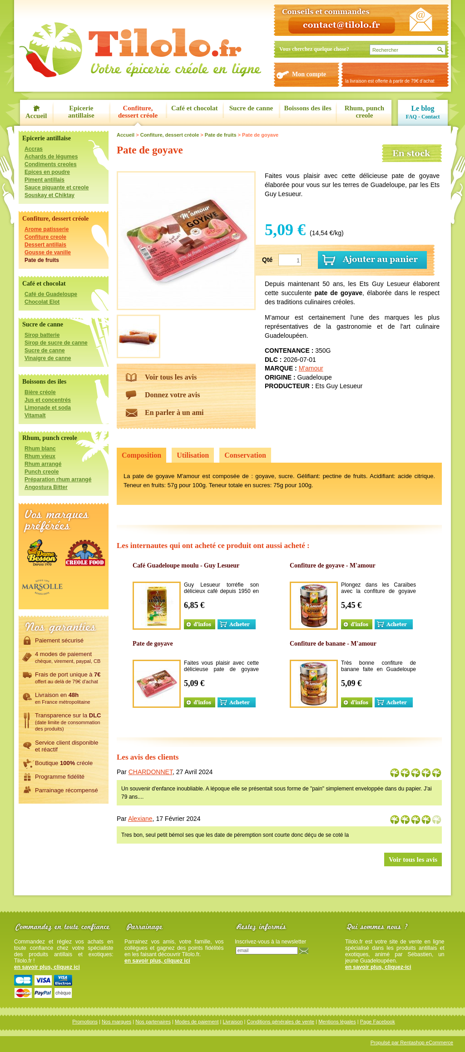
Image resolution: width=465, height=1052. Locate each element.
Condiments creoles (51, 164)
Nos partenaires (153, 1021)
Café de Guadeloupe (51, 294)
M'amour (311, 368)
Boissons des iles (307, 108)
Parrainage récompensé (66, 790)
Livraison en (62, 698)
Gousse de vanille (48, 252)
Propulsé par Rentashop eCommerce (412, 1042)
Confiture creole (45, 237)
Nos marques (116, 1021)
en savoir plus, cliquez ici (47, 967)
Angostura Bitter (46, 487)
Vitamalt (35, 415)
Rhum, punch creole (365, 111)
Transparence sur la (68, 721)
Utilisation (193, 455)
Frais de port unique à (68, 677)
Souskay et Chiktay (49, 195)
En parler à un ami (174, 412)
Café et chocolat (194, 108)
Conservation (245, 455)
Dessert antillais (45, 245)
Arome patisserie (47, 229)
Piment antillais (44, 180)
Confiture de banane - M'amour (333, 643)
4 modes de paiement (67, 657)
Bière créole (40, 392)
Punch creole (42, 472)
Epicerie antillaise (81, 111)
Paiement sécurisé (59, 640)
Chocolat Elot (42, 302)
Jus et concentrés (48, 400)
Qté (267, 259)
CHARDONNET (151, 771)
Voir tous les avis (171, 377)
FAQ (411, 117)
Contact (430, 117)
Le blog (422, 108)
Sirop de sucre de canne (56, 343)
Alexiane (140, 818)
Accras (34, 149)
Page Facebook (377, 1021)
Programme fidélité (59, 776)
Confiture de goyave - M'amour (333, 565)
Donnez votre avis (172, 395)
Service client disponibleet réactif (66, 746)
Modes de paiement (197, 1021)
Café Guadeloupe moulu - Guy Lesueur (186, 565)
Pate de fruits (42, 260)
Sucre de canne (251, 108)
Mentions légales (337, 1021)
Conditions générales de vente (281, 1021)
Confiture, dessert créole (138, 111)
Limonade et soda (48, 408)
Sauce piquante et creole (57, 187)
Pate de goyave (153, 643)
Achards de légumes (51, 156)
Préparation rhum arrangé (58, 479)
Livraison (233, 1021)
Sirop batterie (42, 335)
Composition (141, 455)
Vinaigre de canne (48, 358)
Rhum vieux (40, 456)
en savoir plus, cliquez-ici (378, 967)
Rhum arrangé (43, 464)
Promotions (85, 1021)
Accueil (36, 115)
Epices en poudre (47, 172)
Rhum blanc (40, 448)
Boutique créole (64, 762)
